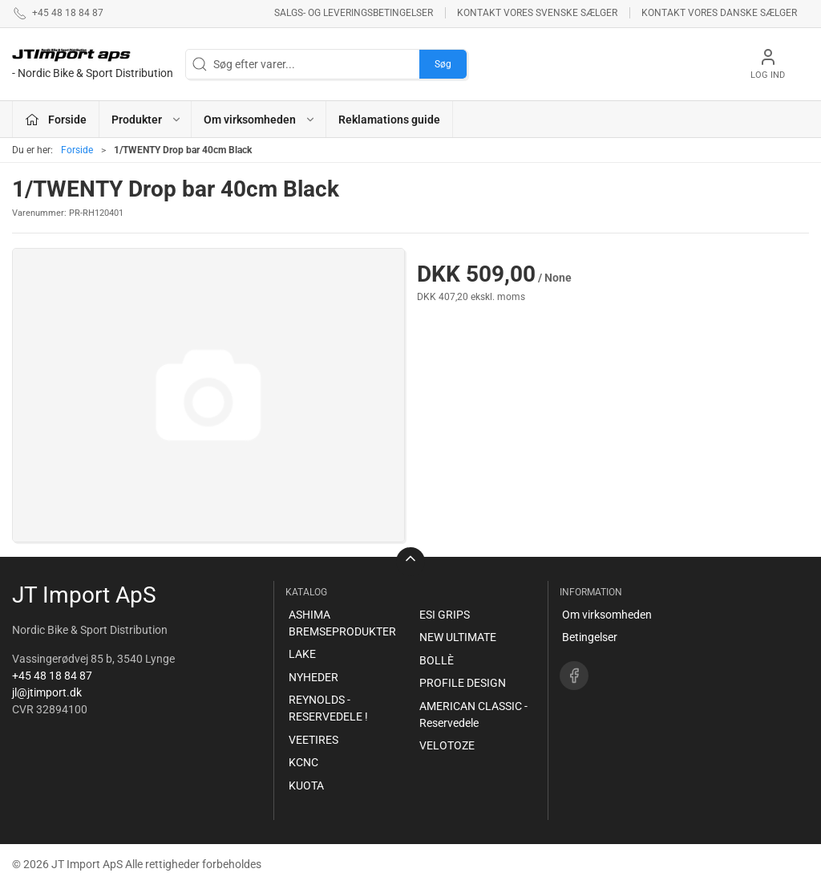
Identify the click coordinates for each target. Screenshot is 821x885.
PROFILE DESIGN (462, 682)
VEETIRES (313, 739)
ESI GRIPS (444, 614)
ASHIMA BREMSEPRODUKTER (342, 623)
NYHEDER (313, 677)
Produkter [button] (146, 119)
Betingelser (589, 637)
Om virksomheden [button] (260, 119)
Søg (443, 64)
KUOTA (306, 785)
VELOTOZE (447, 745)
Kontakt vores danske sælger (719, 12)
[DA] (92, 64)
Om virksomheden (607, 614)
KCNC (303, 762)
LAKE (302, 654)
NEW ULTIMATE (457, 637)
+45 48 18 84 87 (52, 675)
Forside (77, 150)
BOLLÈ (436, 660)
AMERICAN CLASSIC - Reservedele (473, 714)
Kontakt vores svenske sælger (537, 12)
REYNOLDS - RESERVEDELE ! (328, 708)
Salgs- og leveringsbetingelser (353, 12)
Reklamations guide (389, 119)
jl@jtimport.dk (47, 692)
